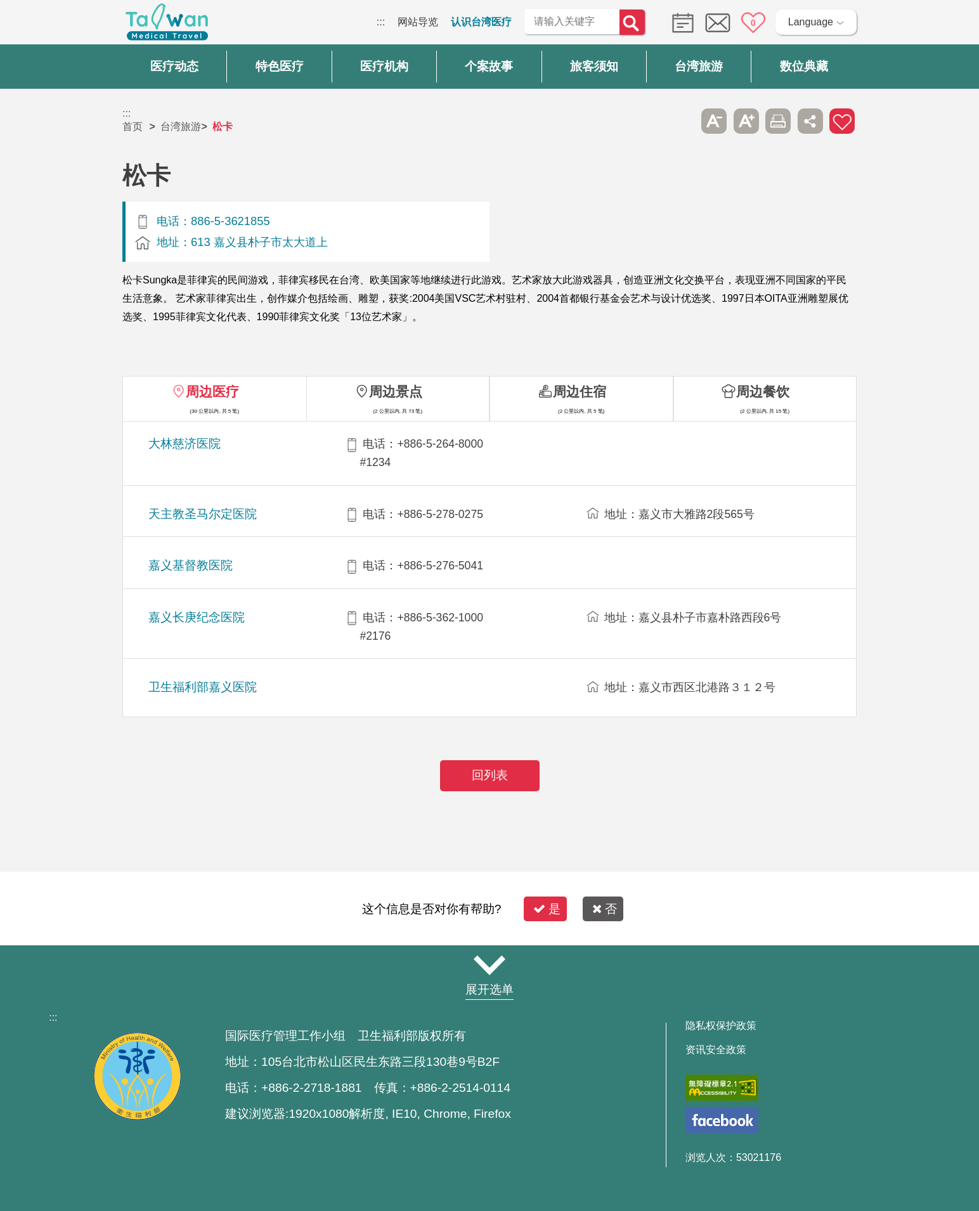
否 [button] (604, 909)
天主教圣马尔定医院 (202, 514)
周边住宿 (579, 391)
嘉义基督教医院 (190, 565)
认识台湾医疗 (481, 21)
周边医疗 (212, 391)
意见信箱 (717, 23)
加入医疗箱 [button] (842, 121)
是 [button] (547, 909)
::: (381, 21)
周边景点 (395, 391)
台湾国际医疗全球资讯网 (167, 25)
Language (810, 21)
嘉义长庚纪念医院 (196, 617)
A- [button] (714, 121)
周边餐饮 (762, 391)
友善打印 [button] (778, 121)
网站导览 (418, 21)
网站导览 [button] (489, 965)
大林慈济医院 (184, 443)
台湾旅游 (180, 126)
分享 (810, 121)
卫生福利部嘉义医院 (202, 687)
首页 (132, 126)
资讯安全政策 (715, 1050)
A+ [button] (746, 121)
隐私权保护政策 (720, 1026)
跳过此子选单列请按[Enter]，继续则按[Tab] (682, 121)
